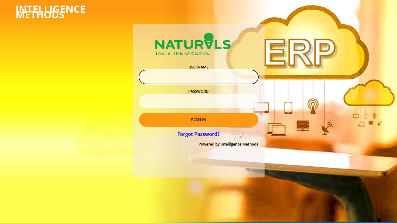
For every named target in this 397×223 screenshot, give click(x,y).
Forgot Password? (198, 134)
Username (199, 67)
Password (198, 91)
